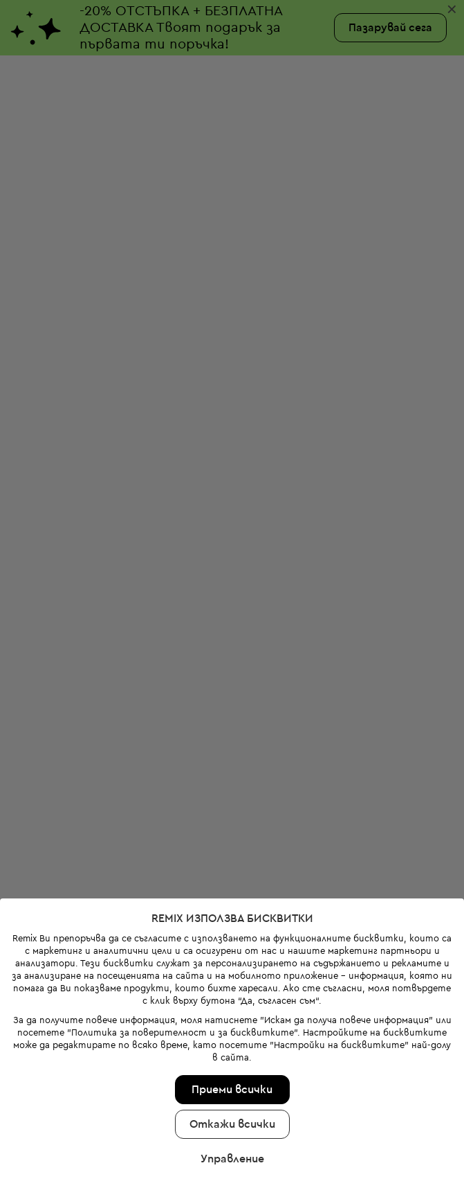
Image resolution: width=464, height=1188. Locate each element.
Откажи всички (232, 1046)
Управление (232, 1081)
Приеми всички (232, 1012)
